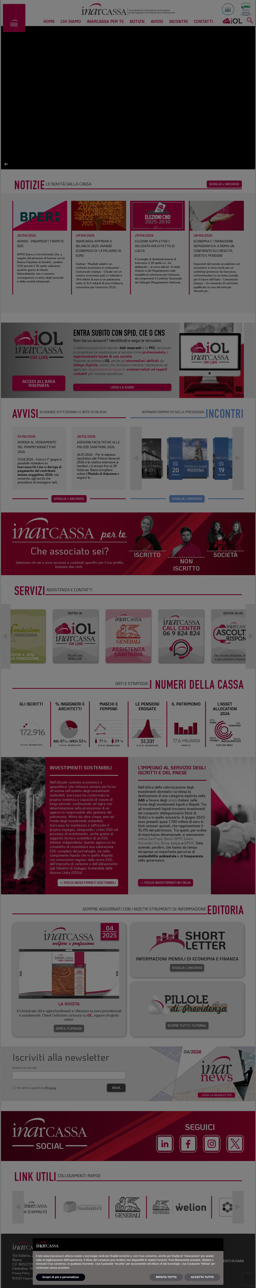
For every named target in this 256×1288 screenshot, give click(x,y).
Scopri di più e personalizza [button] (60, 1277)
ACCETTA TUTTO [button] (202, 1277)
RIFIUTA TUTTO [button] (166, 1277)
